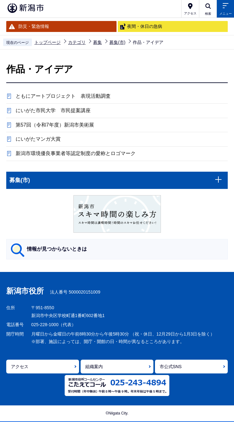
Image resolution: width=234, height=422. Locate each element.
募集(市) (117, 42)
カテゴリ (77, 42)
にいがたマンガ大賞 (38, 139)
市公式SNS (171, 366)
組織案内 (94, 366)
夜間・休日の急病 (144, 26)
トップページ (47, 42)
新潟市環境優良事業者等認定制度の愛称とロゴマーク (76, 153)
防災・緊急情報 (33, 26)
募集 (97, 42)
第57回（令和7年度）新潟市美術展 (55, 125)
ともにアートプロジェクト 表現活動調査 (63, 96)
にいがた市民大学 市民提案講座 (53, 110)
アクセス (19, 366)
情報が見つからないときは (57, 249)
